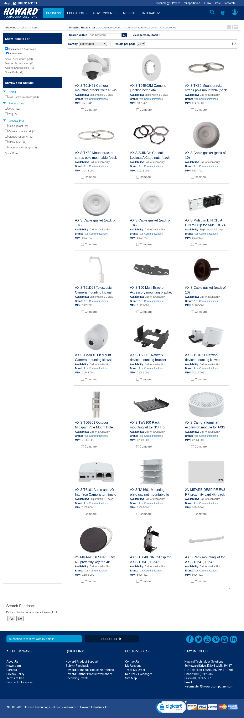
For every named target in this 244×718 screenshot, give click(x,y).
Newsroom (13, 665)
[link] (171, 708)
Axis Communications (96, 99)
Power (176, 3)
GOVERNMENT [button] (105, 13)
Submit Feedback (77, 665)
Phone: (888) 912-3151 (200, 674)
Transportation (191, 3)
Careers (11, 670)
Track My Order (135, 670)
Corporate (229, 3)
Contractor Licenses (19, 682)
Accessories (169, 27)
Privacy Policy (15, 674)
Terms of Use (15, 678)
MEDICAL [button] (129, 13)
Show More (11, 153)
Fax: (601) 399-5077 (198, 678)
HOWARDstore (212, 3)
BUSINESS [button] (53, 13)
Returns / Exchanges (138, 674)
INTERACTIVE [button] (152, 13)
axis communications (108, 27)
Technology (163, 3)
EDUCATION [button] (77, 13)
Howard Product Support (82, 661)
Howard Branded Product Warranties (90, 670)
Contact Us (132, 661)
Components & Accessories (141, 27)
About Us (12, 661)
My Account (133, 665)
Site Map (131, 678)
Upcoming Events (77, 678)
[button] (222, 13)
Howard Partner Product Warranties (89, 674)
